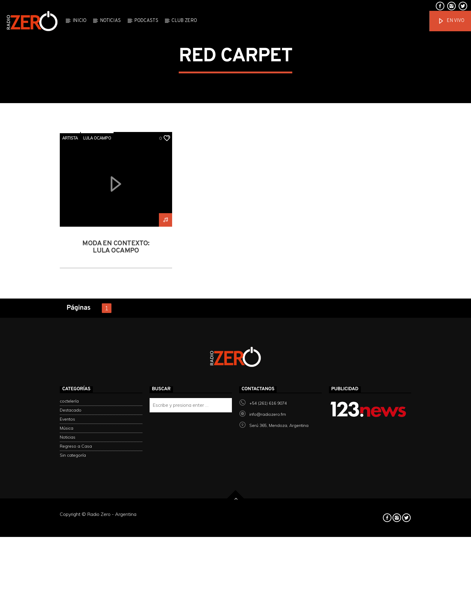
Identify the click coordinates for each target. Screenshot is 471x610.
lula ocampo (97, 280)
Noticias (110, 21)
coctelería (69, 543)
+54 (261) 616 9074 (268, 545)
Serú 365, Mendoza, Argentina (278, 568)
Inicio (80, 21)
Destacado (70, 552)
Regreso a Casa (76, 588)
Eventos (67, 561)
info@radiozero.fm (267, 556)
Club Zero (184, 21)
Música (66, 570)
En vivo (451, 21)
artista (70, 280)
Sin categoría (73, 597)
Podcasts (146, 21)
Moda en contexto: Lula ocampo (115, 390)
